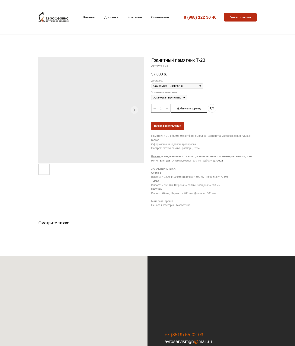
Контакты (135, 17)
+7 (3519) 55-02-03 (183, 334)
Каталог (89, 17)
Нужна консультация (167, 125)
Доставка (111, 17)
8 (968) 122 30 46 (200, 17)
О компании (160, 17)
